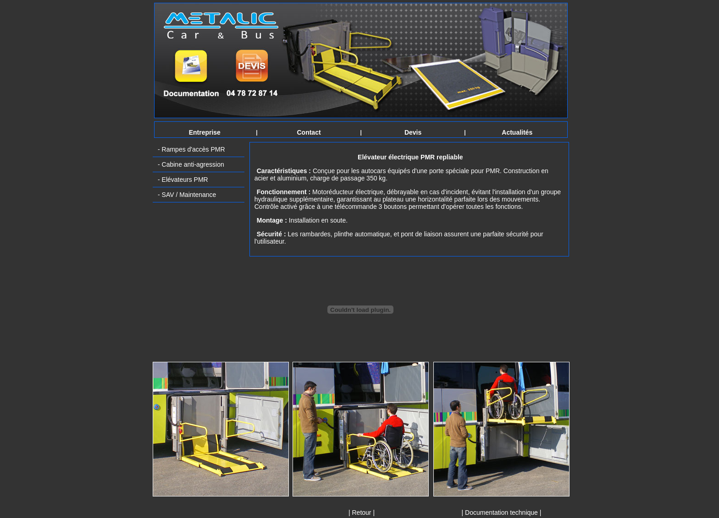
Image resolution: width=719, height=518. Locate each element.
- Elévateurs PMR (183, 179)
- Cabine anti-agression (191, 164)
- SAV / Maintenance (187, 194)
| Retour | (361, 512)
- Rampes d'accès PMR (191, 149)
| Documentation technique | (502, 512)
